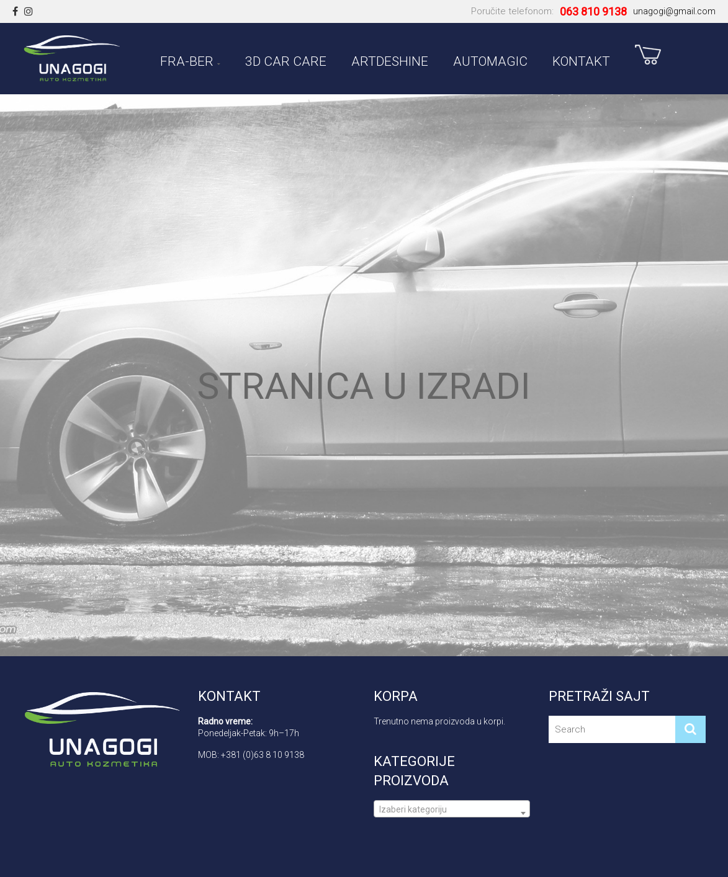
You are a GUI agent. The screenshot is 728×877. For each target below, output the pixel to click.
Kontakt (581, 59)
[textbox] (452, 814)
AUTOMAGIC (490, 59)
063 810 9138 (593, 11)
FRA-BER (186, 59)
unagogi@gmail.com (674, 11)
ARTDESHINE (389, 59)
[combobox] (452, 808)
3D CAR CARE (285, 59)
